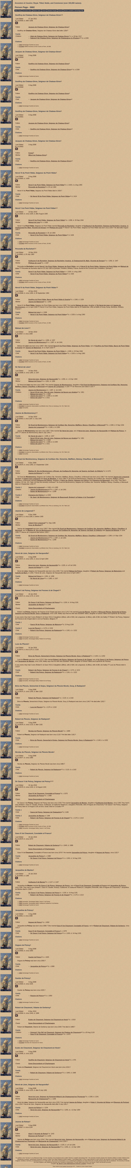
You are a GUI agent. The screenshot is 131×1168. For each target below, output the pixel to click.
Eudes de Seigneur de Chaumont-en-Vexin (48, 1019)
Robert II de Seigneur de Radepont (45, 630)
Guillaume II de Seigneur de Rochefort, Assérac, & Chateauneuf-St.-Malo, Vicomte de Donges (66, 261)
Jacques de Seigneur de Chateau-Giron (48, 27)
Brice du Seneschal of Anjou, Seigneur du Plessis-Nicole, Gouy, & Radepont (59, 656)
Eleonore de (121, 1102)
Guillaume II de (104, 803)
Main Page (18, 10)
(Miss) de (37, 155)
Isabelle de (21, 573)
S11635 (21, 1042)
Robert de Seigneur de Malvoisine (106, 571)
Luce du (84, 612)
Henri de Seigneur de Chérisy (75, 480)
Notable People (52, 10)
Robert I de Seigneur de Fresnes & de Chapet (72, 659)
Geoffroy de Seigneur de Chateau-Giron (48, 64)
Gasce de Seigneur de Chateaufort (45, 812)
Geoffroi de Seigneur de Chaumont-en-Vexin (48, 1060)
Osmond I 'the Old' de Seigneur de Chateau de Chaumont (55, 1032)
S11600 (21, 46)
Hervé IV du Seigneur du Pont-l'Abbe (46, 220)
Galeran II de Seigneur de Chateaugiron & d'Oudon (54, 38)
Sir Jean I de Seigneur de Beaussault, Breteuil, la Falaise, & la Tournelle (61, 497)
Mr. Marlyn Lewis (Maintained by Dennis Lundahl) (71, 1163)
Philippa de (56, 227)
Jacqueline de (36, 604)
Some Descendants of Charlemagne (41, 608)
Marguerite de (38, 1099)
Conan (30, 153)
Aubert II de (31, 478)
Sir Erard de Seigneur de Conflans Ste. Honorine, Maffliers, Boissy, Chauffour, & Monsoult (66, 425)
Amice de (35, 397)
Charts (44, 10)
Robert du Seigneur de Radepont (43, 698)
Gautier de (34, 957)
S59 (20, 407)
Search (60, 10)
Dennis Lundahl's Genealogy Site (73, 10)
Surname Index (27, 10)
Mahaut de (34, 222)
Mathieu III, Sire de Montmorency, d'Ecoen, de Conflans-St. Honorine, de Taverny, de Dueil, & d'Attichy (65, 471)
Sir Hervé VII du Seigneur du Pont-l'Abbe (49, 196)
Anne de (49, 478)
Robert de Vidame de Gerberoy (43, 845)
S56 (20, 44)
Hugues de (103, 852)
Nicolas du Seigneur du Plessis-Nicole (45, 731)
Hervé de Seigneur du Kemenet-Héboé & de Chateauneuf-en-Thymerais (56, 1097)
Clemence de (44, 480)
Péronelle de (36, 187)
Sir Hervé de (103, 305)
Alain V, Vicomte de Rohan (100, 1102)
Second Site (69, 1166)
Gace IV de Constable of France (44, 793)
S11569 (21, 406)
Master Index (37, 10)
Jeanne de (36, 302)
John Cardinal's (63, 1166)
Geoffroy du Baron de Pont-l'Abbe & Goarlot (49, 299)
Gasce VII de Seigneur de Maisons (45, 624)
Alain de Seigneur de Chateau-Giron (49, 36)
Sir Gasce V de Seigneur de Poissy (43, 602)
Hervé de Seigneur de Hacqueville (43, 379)
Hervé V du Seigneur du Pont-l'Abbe (46, 185)
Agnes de (39, 491)
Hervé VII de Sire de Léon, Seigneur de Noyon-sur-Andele (53, 392)
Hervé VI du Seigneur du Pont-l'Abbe (48, 235)
